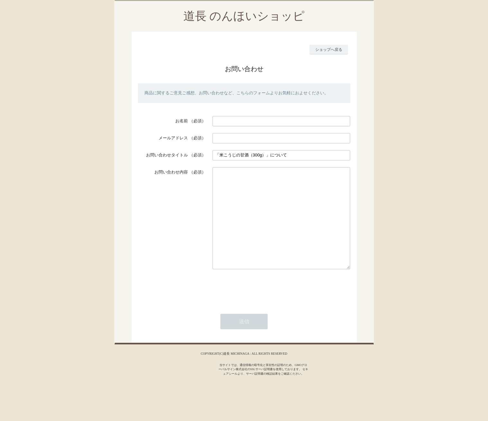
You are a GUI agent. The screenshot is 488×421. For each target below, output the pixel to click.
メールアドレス (173, 138)
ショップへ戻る (328, 49)
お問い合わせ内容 (171, 172)
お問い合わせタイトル (167, 155)
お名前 (181, 120)
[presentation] (261, 307)
